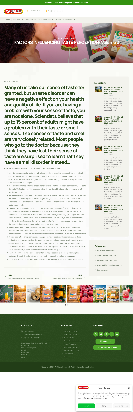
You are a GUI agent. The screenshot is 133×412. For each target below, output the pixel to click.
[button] (129, 388)
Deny (104, 406)
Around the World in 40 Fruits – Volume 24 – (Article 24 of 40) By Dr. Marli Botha (113, 149)
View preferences (121, 406)
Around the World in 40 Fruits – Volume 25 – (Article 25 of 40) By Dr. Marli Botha (113, 120)
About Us (18, 19)
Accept (86, 406)
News (58, 19)
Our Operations (46, 19)
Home (8, 19)
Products (31, 19)
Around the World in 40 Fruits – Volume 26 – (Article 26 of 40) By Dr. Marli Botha (113, 90)
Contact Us (69, 19)
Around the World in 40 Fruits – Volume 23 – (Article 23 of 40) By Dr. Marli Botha (113, 179)
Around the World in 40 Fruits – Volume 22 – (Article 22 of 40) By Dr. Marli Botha (113, 208)
